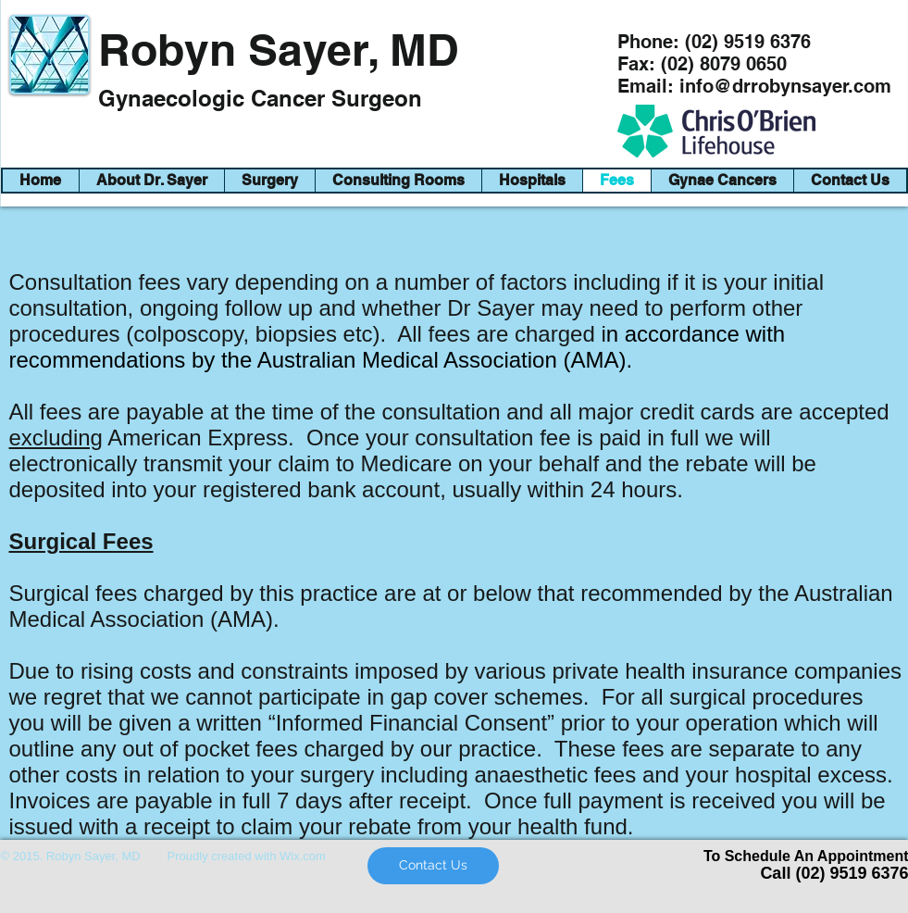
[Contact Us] (433, 865)
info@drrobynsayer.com (785, 86)
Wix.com (303, 856)
